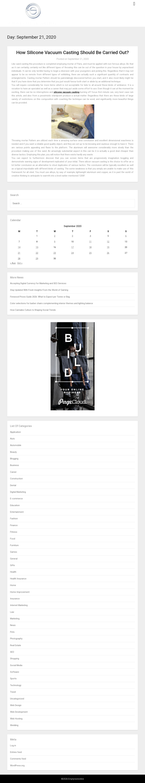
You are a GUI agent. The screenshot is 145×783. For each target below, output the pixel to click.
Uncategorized (17, 698)
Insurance (15, 598)
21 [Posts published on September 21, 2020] (19, 253)
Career (13, 472)
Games (13, 552)
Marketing (14, 618)
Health (13, 572)
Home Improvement (19, 592)
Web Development (19, 712)
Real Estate (15, 645)
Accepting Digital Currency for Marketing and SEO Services (38, 283)
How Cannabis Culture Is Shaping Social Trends (33, 310)
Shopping (14, 658)
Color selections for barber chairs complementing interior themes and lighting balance (51, 303)
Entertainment (17, 512)
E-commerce (16, 498)
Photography (16, 638)
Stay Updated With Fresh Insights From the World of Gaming (39, 290)
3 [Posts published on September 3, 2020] (72, 236)
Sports (13, 678)
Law (12, 612)
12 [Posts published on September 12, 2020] (108, 241)
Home (13, 585)
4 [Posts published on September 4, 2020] (90, 236)
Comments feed (18, 758)
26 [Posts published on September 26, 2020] (108, 253)
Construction (16, 478)
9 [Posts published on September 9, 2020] (54, 241)
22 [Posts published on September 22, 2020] (37, 253)
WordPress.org (17, 765)
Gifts (12, 565)
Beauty (13, 452)
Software (14, 672)
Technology (15, 685)
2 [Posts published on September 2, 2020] (54, 236)
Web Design (15, 705)
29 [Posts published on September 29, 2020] (37, 258)
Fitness (13, 532)
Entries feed (16, 752)
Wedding (14, 725)
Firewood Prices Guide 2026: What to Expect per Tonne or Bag (40, 296)
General (13, 558)
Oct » (19, 263)
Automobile (15, 445)
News (13, 625)
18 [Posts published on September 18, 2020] (90, 247)
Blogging (14, 458)
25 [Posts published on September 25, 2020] (90, 253)
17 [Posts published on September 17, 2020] (72, 247)
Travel (13, 692)
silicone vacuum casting (66, 92)
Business (14, 465)
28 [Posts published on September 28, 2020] (19, 258)
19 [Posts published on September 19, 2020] (108, 247)
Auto (12, 438)
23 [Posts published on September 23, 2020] (55, 253)
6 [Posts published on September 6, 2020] (126, 236)
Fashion (14, 518)
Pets (12, 632)
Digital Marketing (18, 492)
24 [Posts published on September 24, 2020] (72, 253)
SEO (12, 652)
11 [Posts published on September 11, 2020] (90, 241)
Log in (13, 745)
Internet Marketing (19, 605)
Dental (13, 485)
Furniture (14, 545)
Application (15, 432)
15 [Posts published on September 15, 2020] (37, 247)
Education (15, 505)
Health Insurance (18, 578)
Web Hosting (16, 718)
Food (12, 538)
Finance (14, 525)
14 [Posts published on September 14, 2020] (19, 247)
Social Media (16, 665)
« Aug (13, 263)
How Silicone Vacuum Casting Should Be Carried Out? (72, 52)
